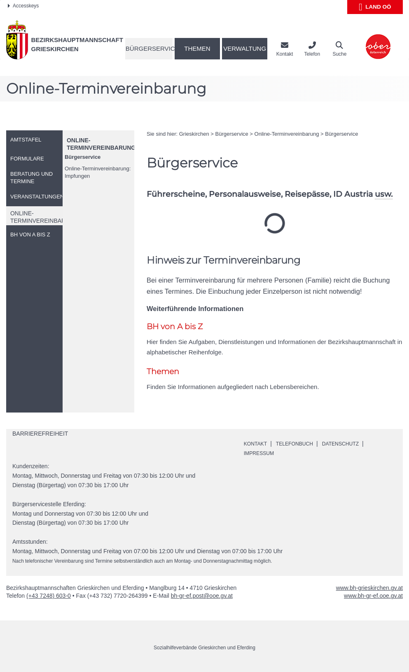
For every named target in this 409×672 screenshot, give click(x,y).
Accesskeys (23, 6)
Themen (197, 48)
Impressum (261, 453)
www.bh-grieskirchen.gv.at (369, 588)
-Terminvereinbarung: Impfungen (98, 172)
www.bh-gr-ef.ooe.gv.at (373, 595)
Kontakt (257, 443)
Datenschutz (352, 443)
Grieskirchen (194, 134)
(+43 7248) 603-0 (48, 595)
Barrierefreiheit (40, 433)
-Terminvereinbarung (287, 134)
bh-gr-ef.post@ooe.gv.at (202, 595)
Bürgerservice (149, 48)
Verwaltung (244, 48)
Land (375, 7)
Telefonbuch (300, 443)
